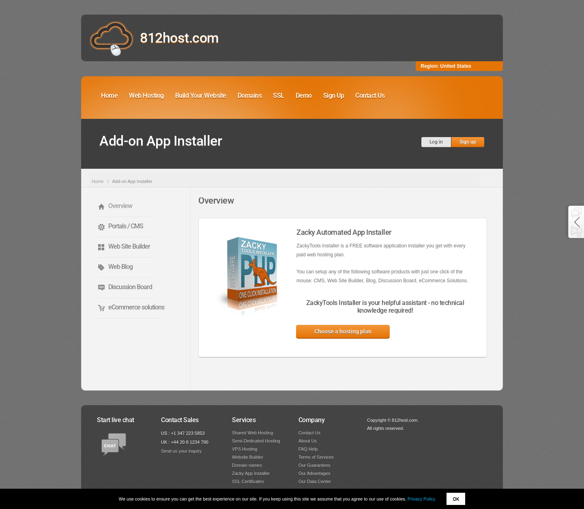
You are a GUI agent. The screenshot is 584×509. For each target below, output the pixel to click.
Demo (304, 95)
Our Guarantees (314, 465)
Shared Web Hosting (252, 432)
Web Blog (120, 267)
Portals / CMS (125, 226)
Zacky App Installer (251, 473)
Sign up (467, 142)
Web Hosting (146, 95)
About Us (307, 440)
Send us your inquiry (181, 451)
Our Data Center (314, 481)
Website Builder (247, 457)
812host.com (179, 38)
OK (456, 498)
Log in (436, 142)
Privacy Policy (421, 498)
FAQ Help (308, 449)
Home (109, 95)
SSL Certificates (248, 481)
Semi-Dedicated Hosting (256, 440)
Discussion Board (130, 287)
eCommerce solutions (136, 307)
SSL (278, 95)
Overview (120, 206)
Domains (250, 95)
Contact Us (369, 95)
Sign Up (333, 95)
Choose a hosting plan (342, 331)
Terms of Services (316, 457)
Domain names (247, 465)
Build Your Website (200, 95)
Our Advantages (314, 473)
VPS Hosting (244, 449)
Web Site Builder (129, 246)
